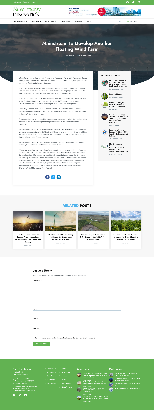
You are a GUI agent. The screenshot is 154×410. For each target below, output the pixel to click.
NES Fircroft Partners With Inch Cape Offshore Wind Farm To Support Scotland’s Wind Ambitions (118, 118)
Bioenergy (79, 21)
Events (89, 21)
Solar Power (66, 21)
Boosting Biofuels (115, 94)
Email (35, 319)
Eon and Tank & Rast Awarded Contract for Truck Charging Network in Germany (125, 237)
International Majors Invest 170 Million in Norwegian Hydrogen (117, 104)
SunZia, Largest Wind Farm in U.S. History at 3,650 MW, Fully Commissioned (93, 237)
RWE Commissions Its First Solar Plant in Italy (127, 384)
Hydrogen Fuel (50, 21)
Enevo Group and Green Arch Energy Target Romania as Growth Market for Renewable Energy (28, 238)
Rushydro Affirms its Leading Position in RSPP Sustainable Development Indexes (118, 133)
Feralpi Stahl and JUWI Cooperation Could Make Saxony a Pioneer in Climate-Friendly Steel (118, 83)
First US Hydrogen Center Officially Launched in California (126, 374)
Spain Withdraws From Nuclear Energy (127, 388)
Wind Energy (36, 21)
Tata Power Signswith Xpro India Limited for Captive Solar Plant (128, 379)
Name (36, 309)
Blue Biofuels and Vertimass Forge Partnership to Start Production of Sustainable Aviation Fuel (118, 148)
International (20, 21)
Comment (37, 281)
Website (36, 328)
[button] (120, 21)
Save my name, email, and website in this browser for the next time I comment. (65, 338)
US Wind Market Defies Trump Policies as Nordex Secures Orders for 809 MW (60, 237)
